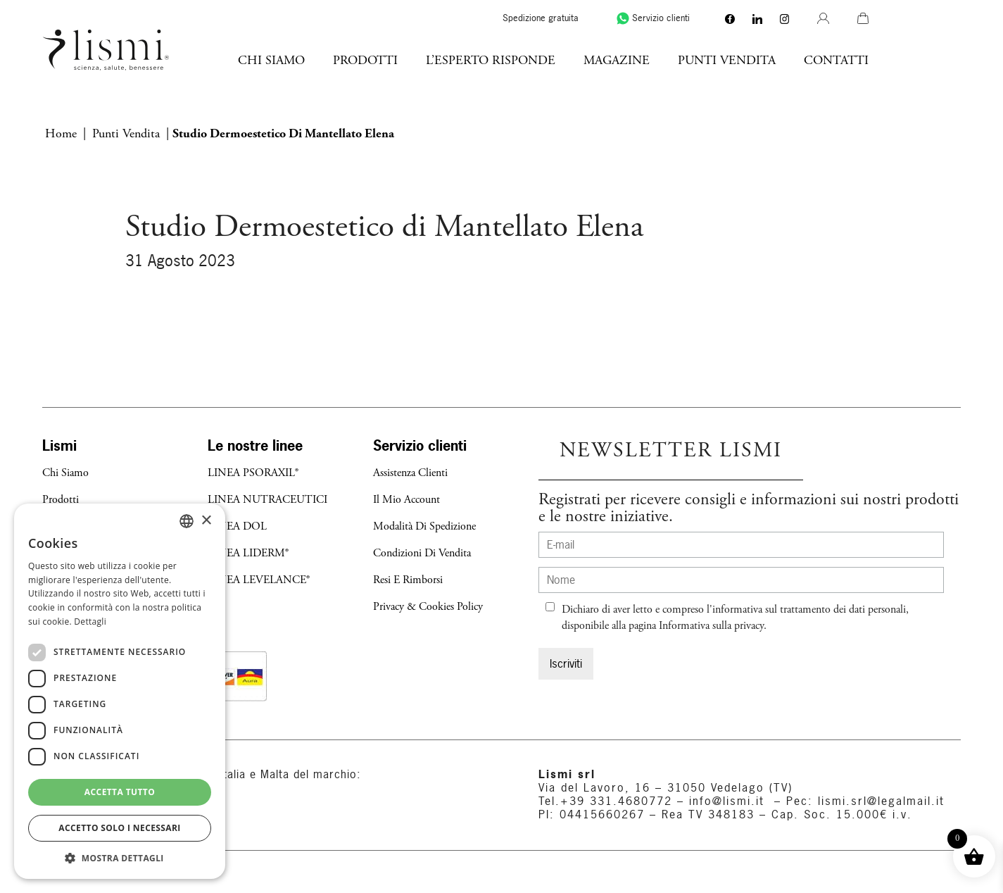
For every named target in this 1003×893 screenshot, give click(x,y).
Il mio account (406, 499)
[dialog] (119, 691)
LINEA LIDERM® (248, 553)
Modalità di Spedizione (424, 526)
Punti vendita (126, 133)
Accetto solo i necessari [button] (119, 828)
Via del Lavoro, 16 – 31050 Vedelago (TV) (665, 787)
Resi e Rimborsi (408, 580)
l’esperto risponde (583, 60)
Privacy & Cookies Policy (428, 606)
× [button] (206, 521)
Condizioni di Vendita (422, 553)
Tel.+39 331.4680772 (605, 800)
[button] (119, 858)
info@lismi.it (724, 800)
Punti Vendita (819, 60)
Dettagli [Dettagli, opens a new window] (90, 621)
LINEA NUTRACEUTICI (267, 499)
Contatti (928, 60)
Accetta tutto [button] (119, 792)
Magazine (709, 60)
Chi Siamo (363, 60)
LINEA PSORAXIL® (253, 473)
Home (61, 133)
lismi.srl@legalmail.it (881, 800)
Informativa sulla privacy (711, 625)
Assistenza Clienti (410, 473)
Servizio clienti (744, 18)
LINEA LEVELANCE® (259, 580)
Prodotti (457, 60)
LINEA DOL (237, 526)
